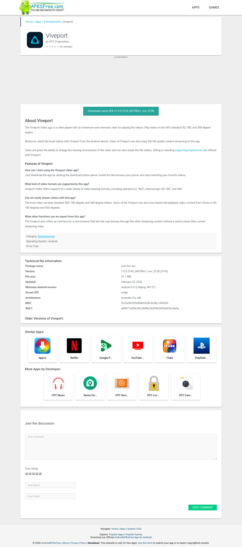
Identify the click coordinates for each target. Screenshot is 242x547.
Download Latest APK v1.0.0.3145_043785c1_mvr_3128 (121, 110)
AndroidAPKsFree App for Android (133, 537)
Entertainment (52, 21)
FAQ (139, 528)
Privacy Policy (78, 543)
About (65, 543)
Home (29, 21)
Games (214, 7)
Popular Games (133, 534)
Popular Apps (116, 534)
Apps (195, 7)
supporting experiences (189, 150)
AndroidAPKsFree (51, 543)
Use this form (145, 543)
